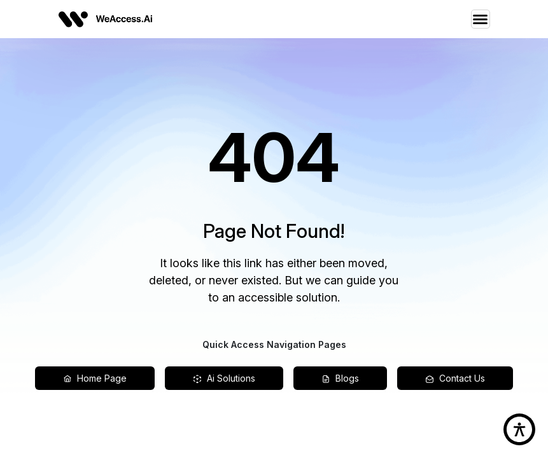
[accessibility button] (519, 429)
